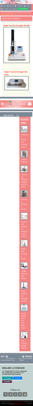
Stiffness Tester (24, 160)
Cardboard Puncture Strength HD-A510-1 (24, 228)
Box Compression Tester (24, 344)
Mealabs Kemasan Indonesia (16, 401)
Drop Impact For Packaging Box (24, 296)
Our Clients (5, 8)
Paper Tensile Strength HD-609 (25, 359)
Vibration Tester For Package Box (24, 141)
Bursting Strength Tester (24, 204)
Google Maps (7, 381)
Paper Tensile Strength (25, 12)
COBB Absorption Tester (24, 275)
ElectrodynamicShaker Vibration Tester (8, 359)
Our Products (19, 6)
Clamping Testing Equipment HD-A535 (24, 180)
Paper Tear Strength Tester (24, 254)
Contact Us (13, 8)
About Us (10, 6)
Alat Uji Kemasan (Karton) (12, 12)
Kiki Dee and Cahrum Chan (21, 403)
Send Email (17, 378)
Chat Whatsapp (22, 8)
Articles (27, 6)
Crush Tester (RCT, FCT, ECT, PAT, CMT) (23, 320)
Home (3, 6)
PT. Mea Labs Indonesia (17, 404)
